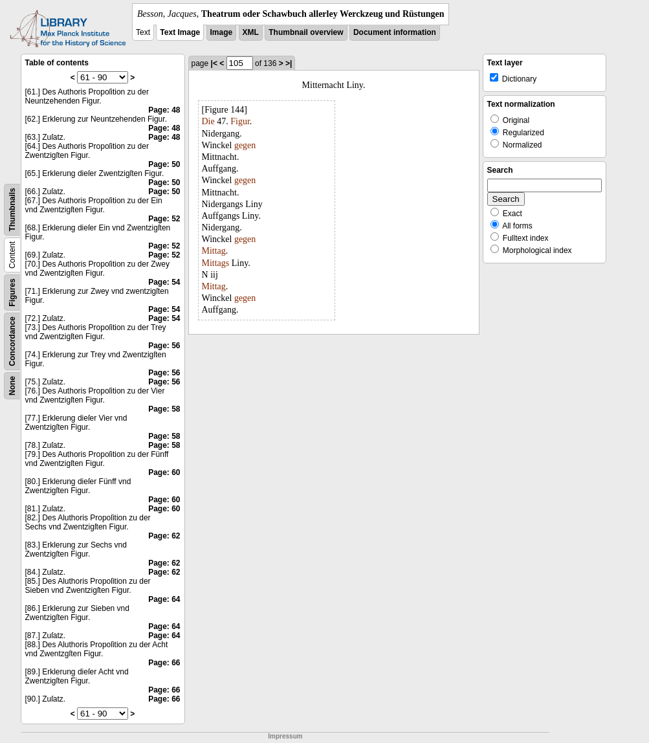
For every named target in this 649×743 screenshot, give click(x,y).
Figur (240, 121)
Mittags (216, 263)
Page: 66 (164, 662)
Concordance (12, 341)
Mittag (214, 251)
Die (208, 121)
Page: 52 (164, 218)
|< (214, 63)
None (12, 385)
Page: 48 (164, 110)
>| (288, 63)
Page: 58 (164, 409)
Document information (394, 32)
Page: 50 (164, 164)
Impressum (285, 736)
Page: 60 (164, 472)
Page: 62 (164, 535)
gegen (245, 145)
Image (221, 32)
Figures (12, 292)
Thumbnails (12, 209)
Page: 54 (164, 282)
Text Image (180, 32)
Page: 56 (164, 345)
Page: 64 (164, 599)
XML (251, 32)
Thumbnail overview (306, 32)
